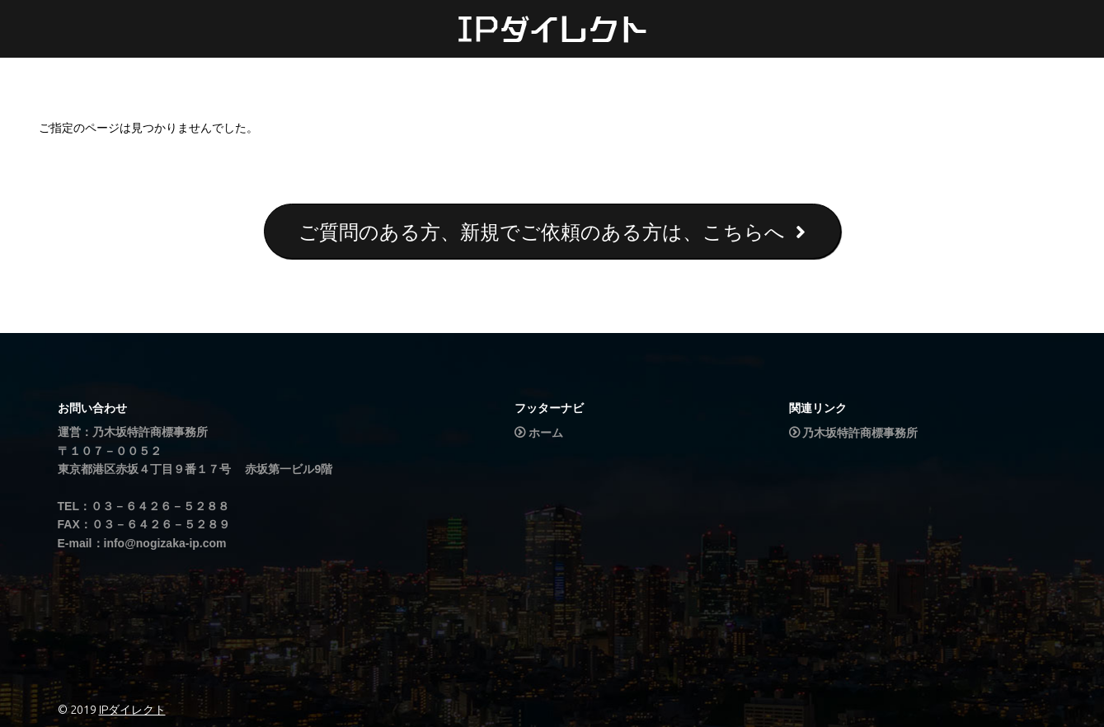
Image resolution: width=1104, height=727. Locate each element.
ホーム (546, 432)
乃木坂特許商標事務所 (860, 432)
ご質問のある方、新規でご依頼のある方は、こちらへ (552, 232)
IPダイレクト (132, 709)
